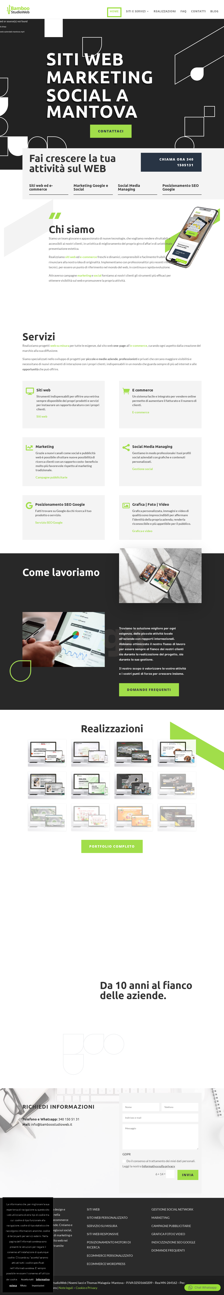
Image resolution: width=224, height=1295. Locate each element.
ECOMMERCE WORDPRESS (106, 1264)
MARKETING (160, 1217)
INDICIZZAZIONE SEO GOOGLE (173, 1242)
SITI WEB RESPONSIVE (103, 1234)
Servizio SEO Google (49, 522)
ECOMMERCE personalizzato (110, 1255)
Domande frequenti (149, 689)
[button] (202, 1287)
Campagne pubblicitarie (52, 477)
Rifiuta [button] (23, 1285)
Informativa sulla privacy (158, 1166)
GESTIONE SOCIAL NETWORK (172, 1209)
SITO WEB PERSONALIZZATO (107, 1217)
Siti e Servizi (136, 11)
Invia (188, 1175)
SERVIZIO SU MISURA (102, 1226)
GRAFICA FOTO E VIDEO (168, 1234)
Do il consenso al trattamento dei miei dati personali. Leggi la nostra (158, 1163)
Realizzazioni (165, 11)
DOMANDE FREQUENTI (168, 1250)
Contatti (198, 11)
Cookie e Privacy (86, 1288)
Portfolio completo (112, 846)
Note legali (66, 1288)
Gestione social (142, 469)
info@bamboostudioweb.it (51, 1124)
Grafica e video (142, 531)
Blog (214, 11)
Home (114, 11)
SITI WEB (93, 1209)
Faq (183, 11)
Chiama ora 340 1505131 (176, 162)
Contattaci (111, 131)
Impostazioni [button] (38, 1285)
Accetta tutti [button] (27, 1279)
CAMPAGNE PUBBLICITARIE (171, 1226)
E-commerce (140, 412)
